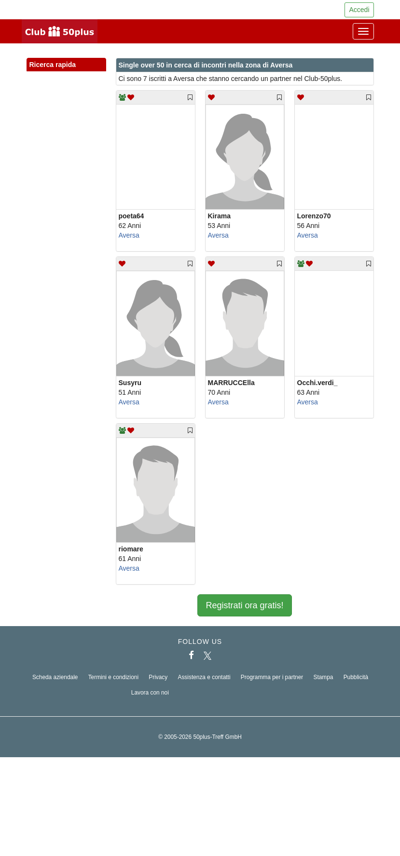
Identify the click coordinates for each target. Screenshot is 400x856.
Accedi (359, 9)
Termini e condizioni (113, 677)
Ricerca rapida (66, 65)
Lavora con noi (150, 692)
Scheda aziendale (55, 677)
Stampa (323, 677)
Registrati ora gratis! (244, 605)
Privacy (158, 677)
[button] (89, 75)
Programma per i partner (272, 677)
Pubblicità (356, 677)
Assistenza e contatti (204, 677)
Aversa (129, 235)
